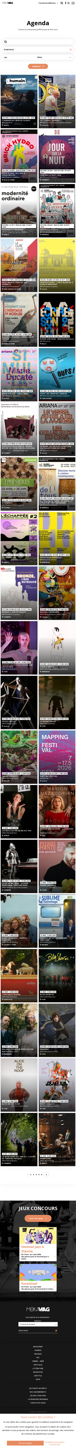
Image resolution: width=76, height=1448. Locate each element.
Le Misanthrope (48, 721)
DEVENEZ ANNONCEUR (38, 1412)
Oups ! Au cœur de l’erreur (53, 394)
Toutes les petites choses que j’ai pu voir (17, 666)
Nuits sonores (47, 1104)
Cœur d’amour (47, 667)
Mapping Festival (48, 776)
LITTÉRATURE (38, 1368)
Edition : (38, 1321)
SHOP (38, 1379)
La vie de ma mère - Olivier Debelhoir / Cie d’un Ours (15, 884)
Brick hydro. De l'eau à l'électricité (13, 174)
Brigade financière (49, 612)
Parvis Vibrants (10, 776)
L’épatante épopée (11, 995)
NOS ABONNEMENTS (38, 1392)
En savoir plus (54, 1444)
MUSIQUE (38, 1354)
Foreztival (29, 1283)
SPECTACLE (38, 1365)
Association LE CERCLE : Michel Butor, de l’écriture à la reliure (18, 447)
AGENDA (38, 1350)
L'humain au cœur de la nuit (16, 120)
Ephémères (7, 503)
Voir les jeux (38, 1218)
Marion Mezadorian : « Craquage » (56, 830)
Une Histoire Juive (49, 230)
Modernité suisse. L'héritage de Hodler (18, 338)
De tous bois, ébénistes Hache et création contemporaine (56, 502)
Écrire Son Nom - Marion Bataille (57, 339)
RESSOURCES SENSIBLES (51, 558)
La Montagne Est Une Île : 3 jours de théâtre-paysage (19, 1158)
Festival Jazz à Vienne (32, 1249)
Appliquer (38, 66)
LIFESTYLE (38, 1376)
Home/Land (45, 1159)
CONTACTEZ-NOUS (38, 1403)
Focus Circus (8, 721)
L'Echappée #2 (9, 558)
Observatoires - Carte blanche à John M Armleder (56, 283)
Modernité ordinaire (12, 230)
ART (38, 1357)
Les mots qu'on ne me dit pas (16, 831)
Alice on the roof (11, 1104)
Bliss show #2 (47, 995)
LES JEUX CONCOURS (38, 1395)
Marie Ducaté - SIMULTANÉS (15, 394)
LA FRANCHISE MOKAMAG (38, 1399)
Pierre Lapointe (48, 885)
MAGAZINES (38, 1347)
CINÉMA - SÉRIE (38, 1361)
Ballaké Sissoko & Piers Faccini (18, 1049)
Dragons (44, 1049)
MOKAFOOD (38, 1372)
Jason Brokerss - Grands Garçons (14, 939)
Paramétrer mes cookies (54, 1442)
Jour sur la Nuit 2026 (50, 175)
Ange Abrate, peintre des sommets (14, 283)
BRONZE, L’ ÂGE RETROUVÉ (14, 612)
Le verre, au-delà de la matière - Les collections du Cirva (56, 447)
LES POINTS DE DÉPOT (38, 1388)
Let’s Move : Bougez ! (50, 120)
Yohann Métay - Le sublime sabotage (53, 939)
